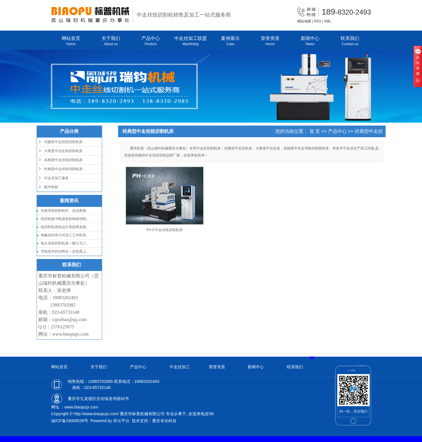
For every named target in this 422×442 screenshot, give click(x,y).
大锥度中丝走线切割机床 (63, 151)
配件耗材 (51, 187)
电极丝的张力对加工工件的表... (65, 235)
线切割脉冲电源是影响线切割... (65, 219)
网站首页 (71, 41)
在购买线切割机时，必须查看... (65, 211)
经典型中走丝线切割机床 (63, 169)
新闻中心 (310, 41)
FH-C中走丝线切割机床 (164, 230)
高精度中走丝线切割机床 (63, 160)
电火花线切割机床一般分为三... (65, 243)
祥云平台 (121, 420)
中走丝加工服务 (56, 178)
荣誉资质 (270, 41)
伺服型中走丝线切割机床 (63, 142)
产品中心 (151, 41)
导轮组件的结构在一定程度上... (65, 251)
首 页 (314, 131)
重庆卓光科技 (164, 420)
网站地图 (304, 21)
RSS (317, 21)
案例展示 (230, 41)
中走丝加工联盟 (191, 41)
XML (327, 21)
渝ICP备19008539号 (69, 420)
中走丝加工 (180, 366)
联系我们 (350, 41)
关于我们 (111, 41)
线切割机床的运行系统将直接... (65, 227)
